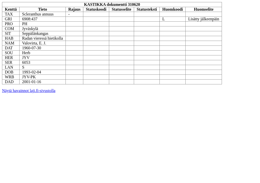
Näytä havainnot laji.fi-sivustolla (28, 90)
